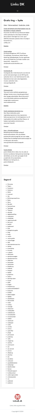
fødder (9, 272)
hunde (9, 280)
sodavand (10, 361)
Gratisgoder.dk (8, 71)
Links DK (17, 4)
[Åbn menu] (17, 11)
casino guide (11, 238)
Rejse (9, 200)
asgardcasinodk (11, 220)
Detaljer (6, 46)
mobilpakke (10, 310)
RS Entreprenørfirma (13, 198)
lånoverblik (10, 300)
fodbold (9, 268)
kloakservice (11, 286)
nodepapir (10, 322)
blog (8, 232)
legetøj (9, 296)
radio (9, 338)
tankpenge (10, 365)
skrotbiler (10, 359)
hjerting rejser (11, 278)
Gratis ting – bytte (24, 25)
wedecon (10, 383)
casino (9, 236)
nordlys (9, 326)
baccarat (10, 222)
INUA (9, 192)
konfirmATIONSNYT (13, 288)
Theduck (9, 210)
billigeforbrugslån (12, 230)
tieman (9, 369)
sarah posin (10, 345)
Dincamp (10, 184)
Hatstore (10, 190)
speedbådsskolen (12, 363)
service (9, 350)
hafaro (9, 276)
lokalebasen (10, 298)
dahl (8, 242)
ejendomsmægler (12, 256)
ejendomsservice (12, 258)
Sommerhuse (11, 206)
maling (9, 304)
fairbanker (10, 262)
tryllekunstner (11, 373)
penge (9, 332)
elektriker (10, 260)
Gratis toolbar (8, 51)
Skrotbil (9, 204)
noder (9, 324)
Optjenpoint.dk (8, 90)
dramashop (10, 248)
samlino (9, 342)
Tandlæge (10, 208)
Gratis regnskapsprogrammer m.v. (13, 111)
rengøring (10, 341)
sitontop (9, 355)
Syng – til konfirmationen (11, 130)
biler (8, 228)
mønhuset (10, 320)
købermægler (11, 294)
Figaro (9, 186)
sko (8, 357)
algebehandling (11, 214)
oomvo (9, 328)
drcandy (9, 250)
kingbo (9, 284)
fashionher (10, 264)
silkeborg (10, 353)
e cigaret (9, 252)
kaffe (8, 282)
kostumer (10, 290)
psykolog (10, 337)
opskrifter (10, 330)
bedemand (10, 226)
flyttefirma (10, 266)
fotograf (9, 270)
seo (8, 346)
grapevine (10, 274)
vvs (8, 379)
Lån (8, 196)
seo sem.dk (10, 349)
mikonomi (10, 308)
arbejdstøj (10, 218)
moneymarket (11, 316)
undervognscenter (12, 375)
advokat (9, 212)
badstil (9, 224)
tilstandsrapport (12, 371)
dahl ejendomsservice (13, 244)
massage (9, 306)
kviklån (9, 292)
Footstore (10, 188)
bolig (8, 234)
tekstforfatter (11, 367)
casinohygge (11, 240)
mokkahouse (11, 312)
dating (9, 246)
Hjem (5, 25)
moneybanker (11, 314)
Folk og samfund (13, 25)
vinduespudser (11, 377)
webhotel (10, 381)
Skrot (9, 202)
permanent (10, 334)
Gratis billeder (8, 150)
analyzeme (10, 216)
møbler (9, 318)
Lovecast (10, 194)
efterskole (10, 254)
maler (9, 302)
